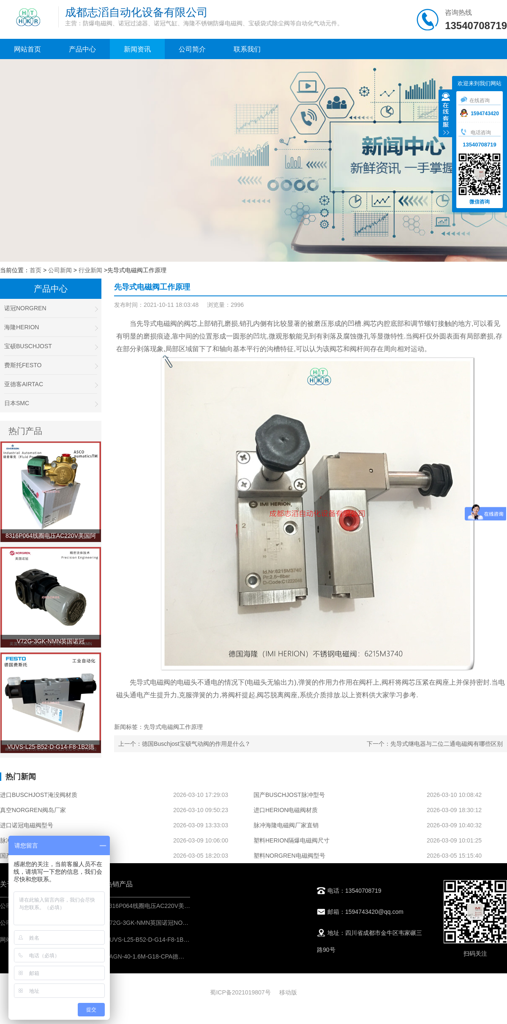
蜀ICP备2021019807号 (240, 992)
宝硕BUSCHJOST (50, 346)
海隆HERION (50, 327)
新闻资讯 (137, 49)
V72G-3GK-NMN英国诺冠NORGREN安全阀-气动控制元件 (182, 922)
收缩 (446, 114)
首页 (35, 270)
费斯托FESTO (50, 365)
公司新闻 (60, 270)
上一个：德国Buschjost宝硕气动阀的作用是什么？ (184, 743)
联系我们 (247, 49)
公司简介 (192, 49)
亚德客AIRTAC (50, 384)
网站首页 (27, 49)
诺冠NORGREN (50, 308)
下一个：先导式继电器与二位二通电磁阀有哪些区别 (435, 743)
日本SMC (50, 403)
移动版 (288, 992)
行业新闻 (90, 270)
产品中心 (82, 49)
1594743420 (479, 113)
